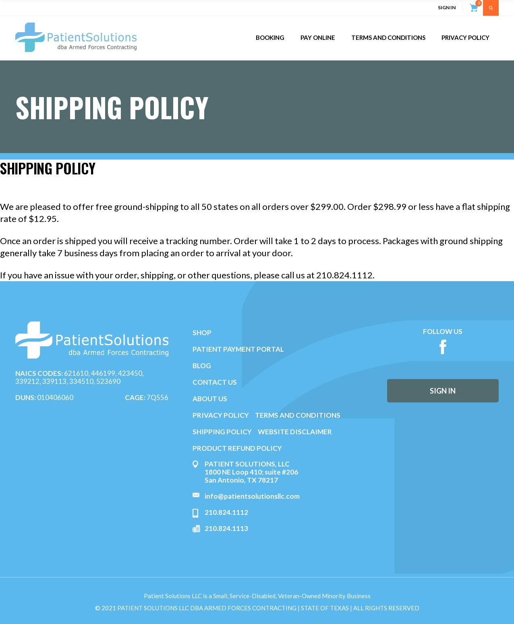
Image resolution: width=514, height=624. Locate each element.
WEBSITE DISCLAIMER (295, 431)
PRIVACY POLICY (221, 415)
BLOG (202, 365)
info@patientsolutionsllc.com (252, 496)
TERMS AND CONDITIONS (297, 415)
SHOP (202, 332)
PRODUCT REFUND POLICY (237, 448)
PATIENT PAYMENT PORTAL (238, 349)
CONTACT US (215, 382)
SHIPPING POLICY (223, 431)
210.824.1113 (226, 528)
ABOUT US (210, 398)
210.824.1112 (226, 512)
